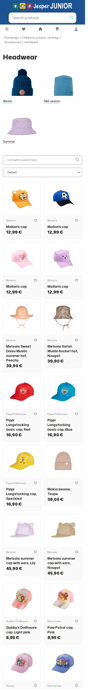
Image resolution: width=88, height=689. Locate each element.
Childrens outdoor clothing (40, 38)
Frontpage (11, 38)
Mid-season (52, 101)
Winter (7, 101)
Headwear (31, 42)
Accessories (12, 42)
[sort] (42, 172)
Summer (9, 141)
